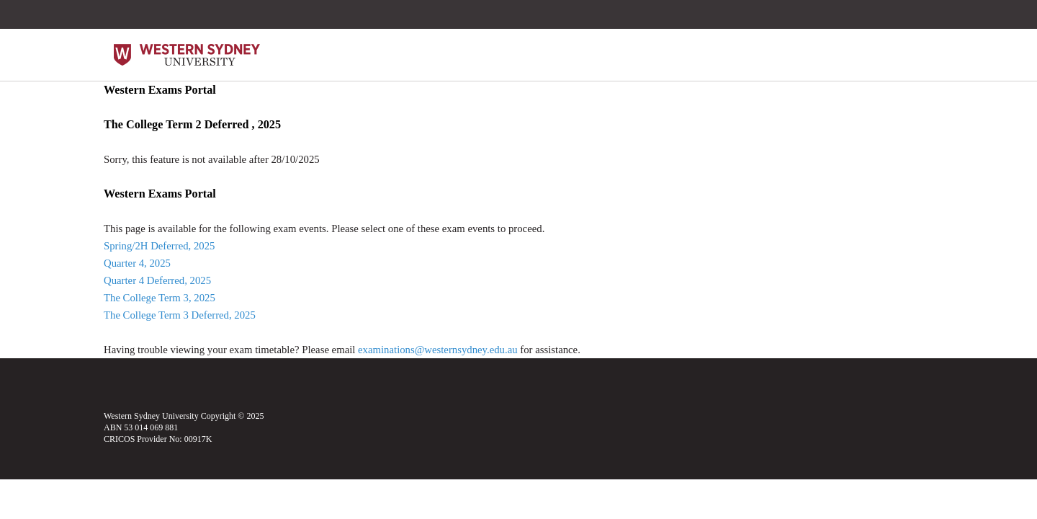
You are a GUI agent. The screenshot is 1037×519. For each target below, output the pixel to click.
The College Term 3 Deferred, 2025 (180, 315)
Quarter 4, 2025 (137, 263)
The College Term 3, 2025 (159, 297)
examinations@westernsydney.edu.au (438, 349)
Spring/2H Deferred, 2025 (159, 246)
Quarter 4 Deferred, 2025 (157, 280)
